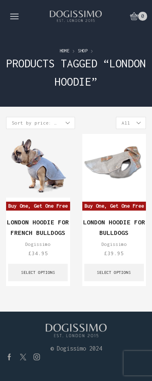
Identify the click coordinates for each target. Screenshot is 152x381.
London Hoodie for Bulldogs (114, 227)
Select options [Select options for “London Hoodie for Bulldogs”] (114, 272)
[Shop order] (40, 123)
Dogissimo (38, 244)
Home (64, 50)
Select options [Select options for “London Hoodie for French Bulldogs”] (38, 272)
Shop (83, 50)
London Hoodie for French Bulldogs (38, 227)
